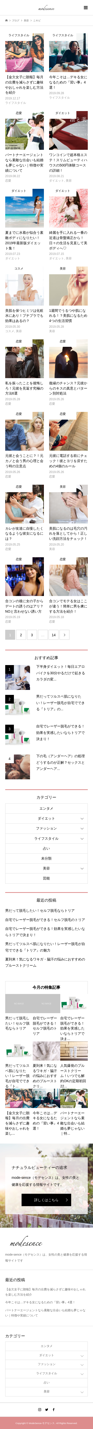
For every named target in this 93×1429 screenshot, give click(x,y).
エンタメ (46, 808)
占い (46, 848)
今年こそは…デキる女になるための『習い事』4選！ (40, 1302)
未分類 (46, 858)
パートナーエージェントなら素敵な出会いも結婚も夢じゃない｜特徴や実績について (45, 1313)
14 (54, 635)
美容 (46, 868)
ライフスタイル (46, 838)
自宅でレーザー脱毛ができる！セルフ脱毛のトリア (45, 920)
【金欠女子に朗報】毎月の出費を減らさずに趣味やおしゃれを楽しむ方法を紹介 (45, 1292)
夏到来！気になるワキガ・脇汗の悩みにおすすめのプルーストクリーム (45, 962)
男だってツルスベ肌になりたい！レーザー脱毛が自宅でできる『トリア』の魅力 (45, 947)
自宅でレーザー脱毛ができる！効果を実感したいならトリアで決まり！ (45, 932)
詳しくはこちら (46, 1200)
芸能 (46, 878)
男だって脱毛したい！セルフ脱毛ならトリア (40, 911)
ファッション (46, 828)
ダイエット (46, 818)
